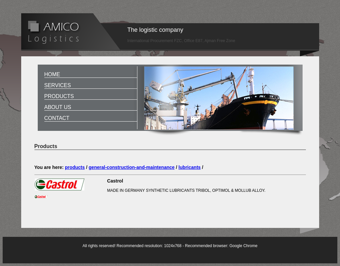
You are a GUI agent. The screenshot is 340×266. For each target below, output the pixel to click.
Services (57, 85)
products (75, 167)
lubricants (189, 167)
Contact (57, 118)
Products (59, 96)
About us (58, 107)
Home (52, 74)
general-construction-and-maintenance (132, 167)
